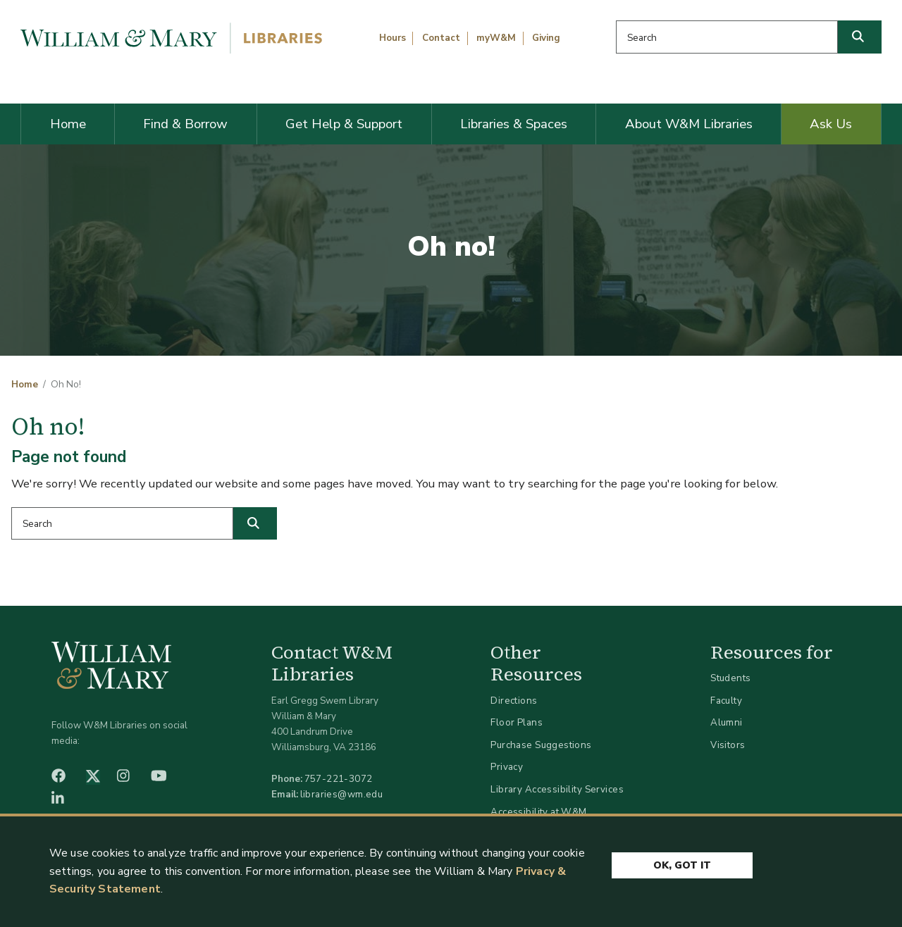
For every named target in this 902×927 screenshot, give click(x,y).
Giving (546, 38)
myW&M (496, 38)
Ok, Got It (682, 865)
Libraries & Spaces (513, 124)
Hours (392, 38)
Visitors (727, 745)
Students (730, 678)
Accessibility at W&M (538, 812)
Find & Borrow (185, 124)
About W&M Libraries (689, 124)
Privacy (506, 766)
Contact (441, 38)
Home (68, 124)
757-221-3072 (338, 778)
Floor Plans (516, 722)
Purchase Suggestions (540, 745)
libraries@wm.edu (341, 794)
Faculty (726, 700)
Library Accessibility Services (557, 789)
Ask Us (831, 124)
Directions (513, 700)
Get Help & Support (343, 124)
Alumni (726, 722)
